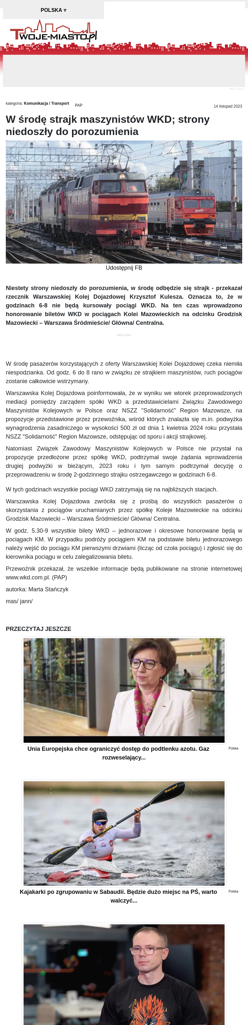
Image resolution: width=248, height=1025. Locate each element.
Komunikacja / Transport (46, 103)
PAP (78, 105)
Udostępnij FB (124, 268)
